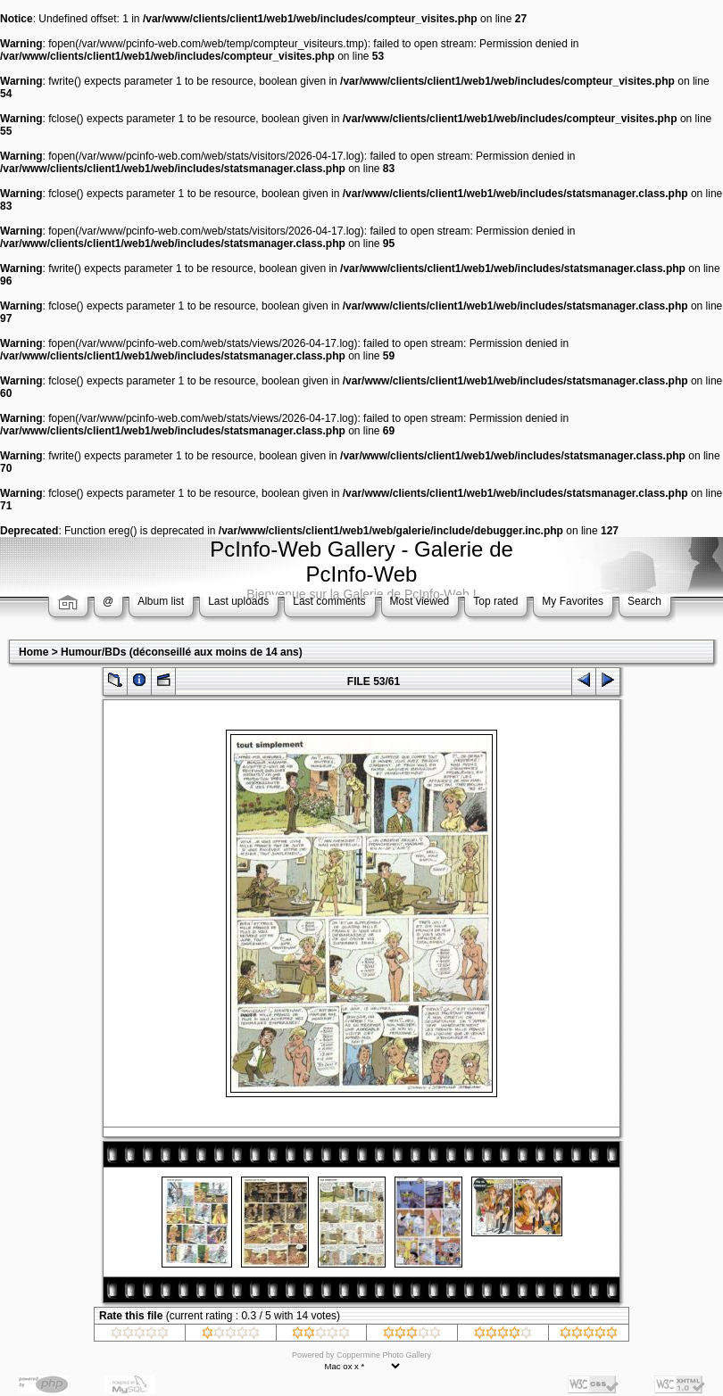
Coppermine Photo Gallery (384, 1355)
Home (33, 652)
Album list (160, 601)
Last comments (329, 601)
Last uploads (238, 601)
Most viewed (420, 601)
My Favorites (572, 601)
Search (644, 601)
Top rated (495, 601)
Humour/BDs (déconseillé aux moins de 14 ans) (182, 652)
